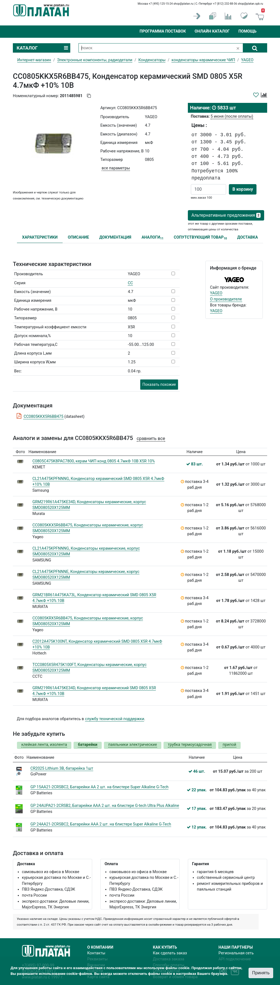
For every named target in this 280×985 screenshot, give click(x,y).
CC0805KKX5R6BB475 (43, 416)
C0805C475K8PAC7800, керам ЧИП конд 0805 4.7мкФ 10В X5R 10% (94, 461)
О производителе (226, 299)
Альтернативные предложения (226, 215)
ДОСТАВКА (247, 237)
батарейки (87, 744)
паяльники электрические (132, 744)
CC (130, 283)
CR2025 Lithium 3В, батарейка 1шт (61, 768)
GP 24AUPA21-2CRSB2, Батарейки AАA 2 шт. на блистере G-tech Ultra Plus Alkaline (104, 805)
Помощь (247, 31)
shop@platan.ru (183, 3)
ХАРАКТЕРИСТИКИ (40, 237)
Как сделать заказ (170, 953)
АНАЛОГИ (153, 237)
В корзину (242, 189)
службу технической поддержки (114, 719)
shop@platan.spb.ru (250, 3)
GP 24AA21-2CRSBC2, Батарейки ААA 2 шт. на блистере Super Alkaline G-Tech (100, 824)
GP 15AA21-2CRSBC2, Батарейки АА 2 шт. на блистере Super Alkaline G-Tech (99, 787)
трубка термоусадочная (190, 744)
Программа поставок (162, 31)
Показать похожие (159, 384)
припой (229, 744)
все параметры (116, 168)
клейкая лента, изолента (44, 744)
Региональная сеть (236, 953)
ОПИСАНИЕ (78, 237)
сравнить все (151, 438)
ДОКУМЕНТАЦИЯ (115, 237)
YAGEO (216, 293)
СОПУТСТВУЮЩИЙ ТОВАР (200, 237)
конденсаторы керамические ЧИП (203, 60)
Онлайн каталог (212, 31)
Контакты (96, 953)
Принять (261, 972)
